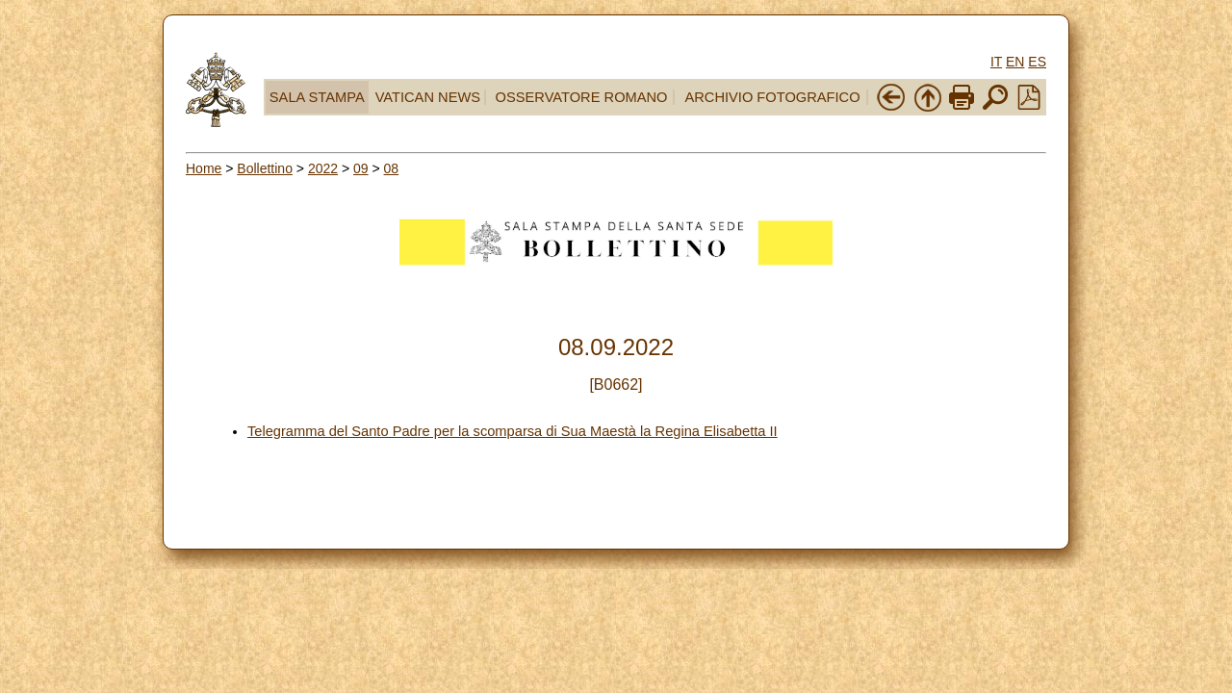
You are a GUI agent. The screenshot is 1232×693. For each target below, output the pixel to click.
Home (203, 168)
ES (1037, 61)
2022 (323, 168)
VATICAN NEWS (427, 97)
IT (996, 61)
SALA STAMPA (317, 97)
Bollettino (265, 168)
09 (361, 168)
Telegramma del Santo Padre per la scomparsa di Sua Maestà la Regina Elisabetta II (512, 431)
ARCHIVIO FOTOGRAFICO (772, 97)
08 (391, 168)
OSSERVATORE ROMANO (582, 97)
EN (1015, 61)
